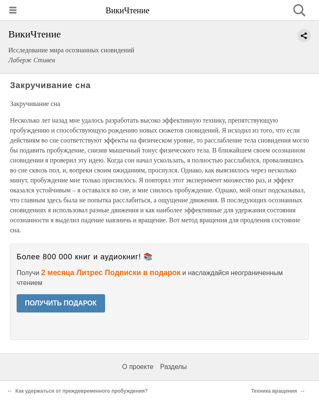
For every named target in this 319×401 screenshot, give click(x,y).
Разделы (173, 366)
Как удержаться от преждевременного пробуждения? (81, 391)
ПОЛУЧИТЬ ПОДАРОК (61, 303)
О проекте (137, 366)
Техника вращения (274, 391)
